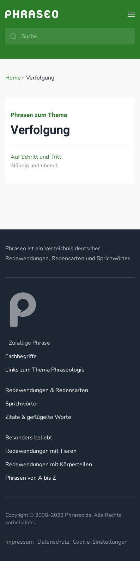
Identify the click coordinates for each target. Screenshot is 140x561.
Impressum (19, 542)
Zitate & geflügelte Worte (38, 417)
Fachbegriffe (21, 356)
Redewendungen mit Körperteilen (48, 464)
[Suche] (70, 36)
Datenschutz (53, 542)
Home (13, 78)
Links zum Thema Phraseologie (45, 370)
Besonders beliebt (28, 438)
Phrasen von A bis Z (30, 478)
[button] (131, 14)
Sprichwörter (21, 404)
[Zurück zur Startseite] (31, 14)
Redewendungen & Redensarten (46, 390)
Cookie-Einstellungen (100, 542)
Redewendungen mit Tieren (41, 451)
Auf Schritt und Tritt (36, 157)
